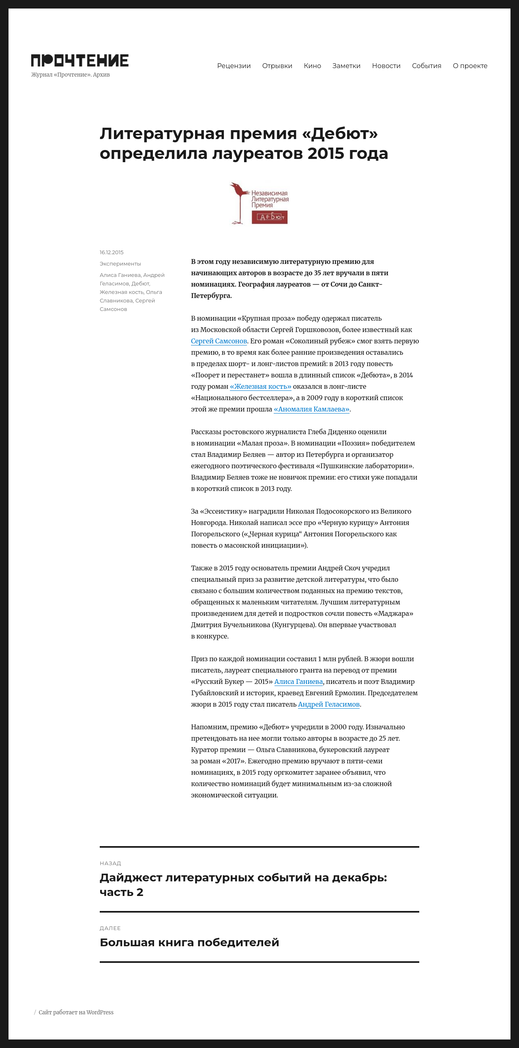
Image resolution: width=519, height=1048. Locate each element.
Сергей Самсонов (219, 341)
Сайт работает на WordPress (76, 1012)
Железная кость (122, 292)
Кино (312, 66)
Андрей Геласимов (329, 704)
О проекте (470, 66)
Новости (386, 66)
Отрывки (277, 66)
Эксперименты (120, 263)
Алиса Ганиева (299, 681)
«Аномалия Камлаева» (312, 409)
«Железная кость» (261, 386)
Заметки (346, 66)
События (427, 66)
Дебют (140, 283)
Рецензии (234, 66)
